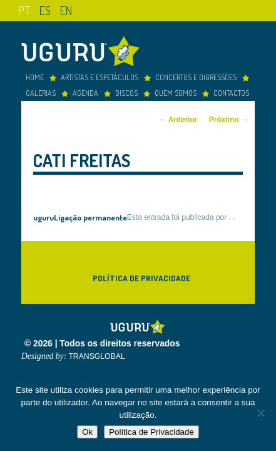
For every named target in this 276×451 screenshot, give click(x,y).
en (66, 10)
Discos (126, 90)
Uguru (83, 50)
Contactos (231, 90)
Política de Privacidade (141, 275)
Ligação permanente (90, 214)
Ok (87, 432)
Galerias (41, 90)
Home (35, 75)
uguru (43, 214)
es (45, 10)
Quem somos (176, 90)
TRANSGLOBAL (96, 354)
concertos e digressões (196, 75)
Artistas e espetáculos (99, 75)
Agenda (85, 90)
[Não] (260, 413)
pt (24, 10)
